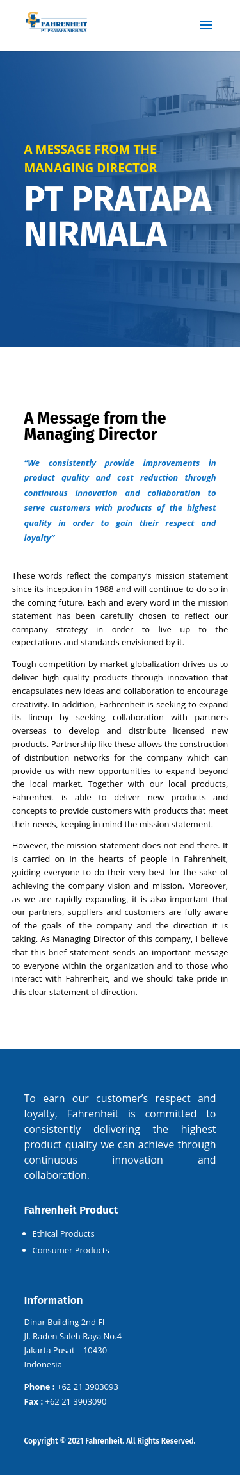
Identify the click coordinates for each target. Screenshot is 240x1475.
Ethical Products (64, 1233)
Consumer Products (71, 1250)
